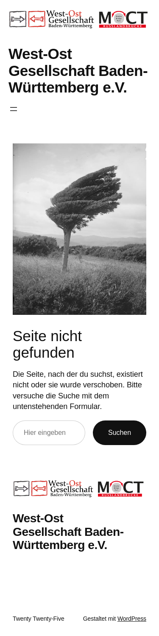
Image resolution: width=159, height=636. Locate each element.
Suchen (119, 432)
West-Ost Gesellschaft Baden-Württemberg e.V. (78, 70)
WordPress (131, 618)
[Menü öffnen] (13, 109)
